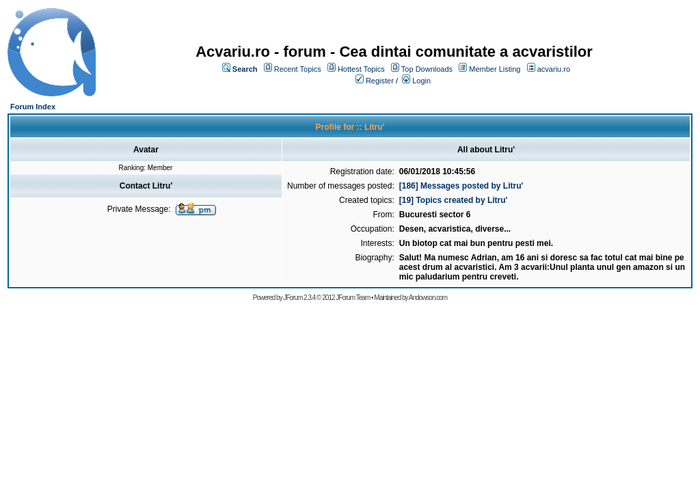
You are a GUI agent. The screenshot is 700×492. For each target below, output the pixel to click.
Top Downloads (427, 69)
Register (380, 81)
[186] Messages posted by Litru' (461, 186)
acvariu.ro (553, 69)
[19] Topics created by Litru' (453, 200)
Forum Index (32, 106)
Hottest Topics (361, 69)
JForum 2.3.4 (299, 297)
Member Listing (494, 69)
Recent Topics (297, 69)
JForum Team (353, 297)
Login (421, 81)
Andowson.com (428, 297)
